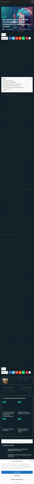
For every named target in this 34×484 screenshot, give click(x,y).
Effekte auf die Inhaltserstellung (11, 85)
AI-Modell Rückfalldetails (9, 82)
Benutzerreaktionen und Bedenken (12, 84)
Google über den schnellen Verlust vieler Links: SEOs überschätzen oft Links (9, 391)
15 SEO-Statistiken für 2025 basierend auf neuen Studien (24, 391)
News (4, 16)
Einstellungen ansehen (17, 479)
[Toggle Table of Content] (29, 79)
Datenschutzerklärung (17, 482)
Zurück (4, 434)
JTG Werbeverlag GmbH (5, 1)
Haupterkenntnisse (8, 80)
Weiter (9, 434)
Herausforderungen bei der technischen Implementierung (13, 88)
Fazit (4, 90)
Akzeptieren (17, 472)
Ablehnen (17, 475)
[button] (32, 461)
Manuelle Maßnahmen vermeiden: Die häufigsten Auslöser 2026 (18, 450)
